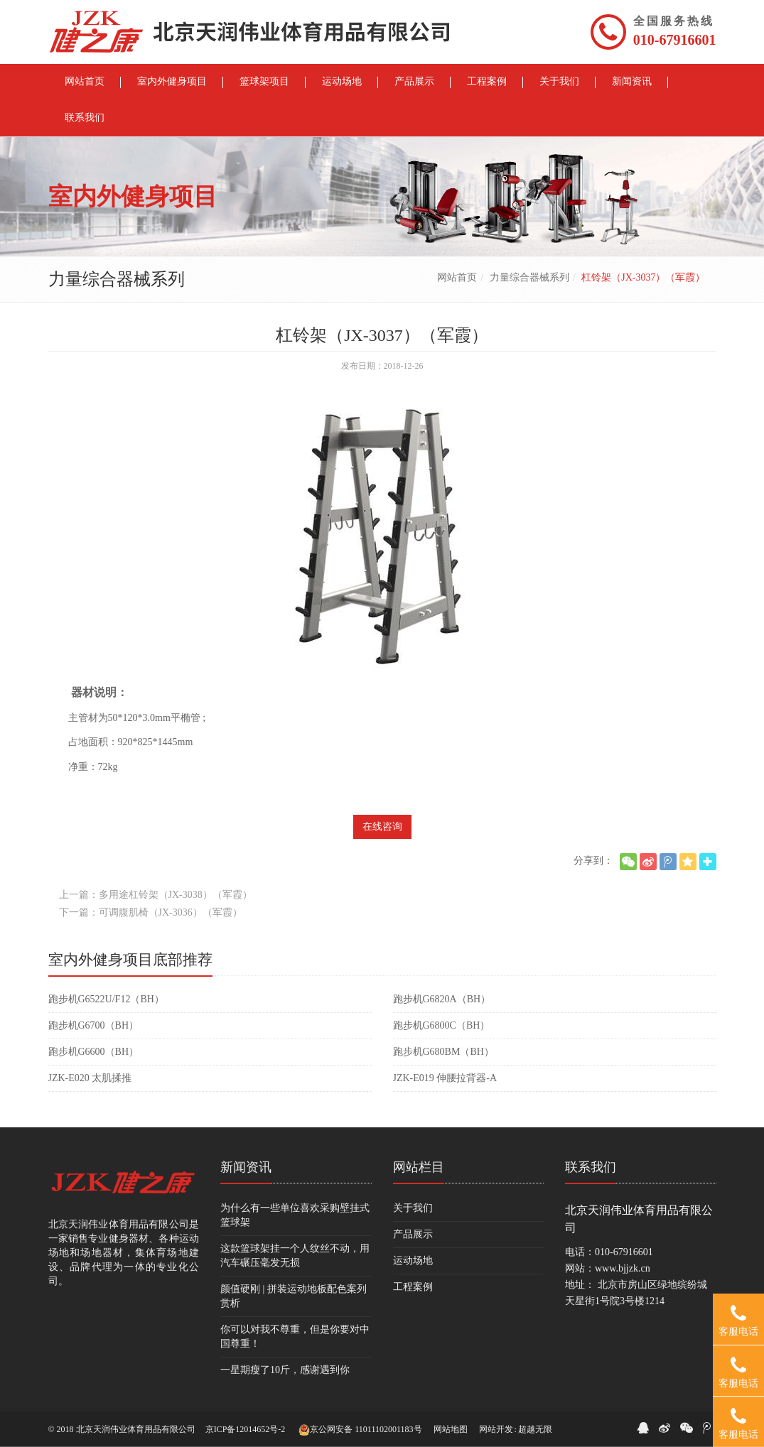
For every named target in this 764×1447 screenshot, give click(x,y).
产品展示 (413, 1234)
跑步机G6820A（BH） (442, 999)
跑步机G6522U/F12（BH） (106, 999)
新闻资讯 (245, 1167)
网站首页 (457, 277)
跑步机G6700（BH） (93, 1025)
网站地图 (451, 1429)
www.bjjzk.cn (622, 1268)
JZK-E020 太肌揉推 (90, 1078)
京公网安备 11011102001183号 (359, 1430)
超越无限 (535, 1429)
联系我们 (590, 1167)
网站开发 (496, 1429)
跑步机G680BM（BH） (443, 1051)
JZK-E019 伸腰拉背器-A (445, 1078)
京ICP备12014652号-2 (245, 1429)
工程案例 (413, 1286)
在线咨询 (382, 826)
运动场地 (413, 1260)
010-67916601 (674, 40)
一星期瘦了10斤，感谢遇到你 (285, 1370)
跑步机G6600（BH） (93, 1051)
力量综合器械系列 (529, 277)
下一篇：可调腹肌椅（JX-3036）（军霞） (150, 912)
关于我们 (413, 1208)
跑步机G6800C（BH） (441, 1025)
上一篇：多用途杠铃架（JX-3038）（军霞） (155, 894)
